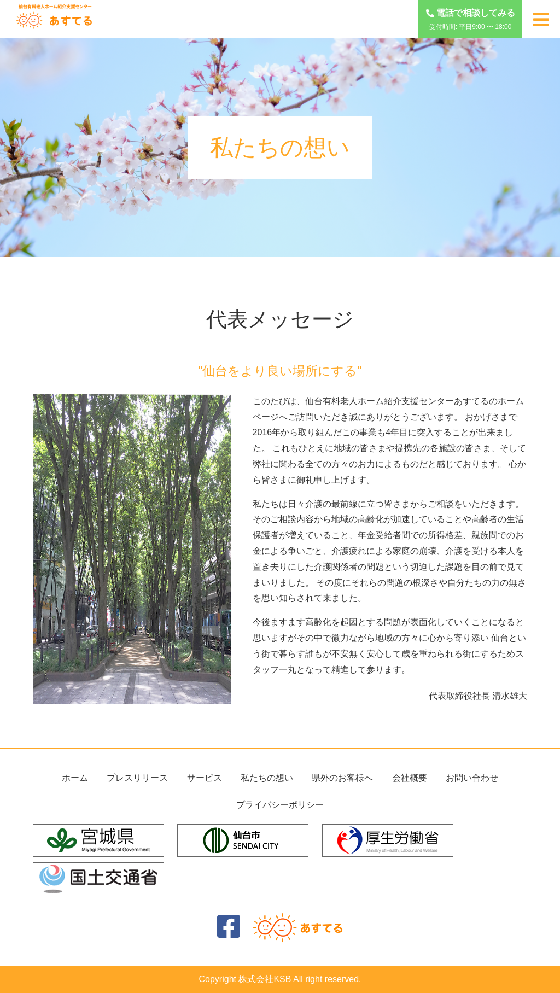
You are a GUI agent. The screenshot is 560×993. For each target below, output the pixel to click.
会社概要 (409, 777)
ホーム (75, 777)
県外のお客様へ (342, 777)
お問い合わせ (472, 777)
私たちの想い (267, 777)
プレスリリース (137, 777)
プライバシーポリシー (280, 804)
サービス (204, 777)
